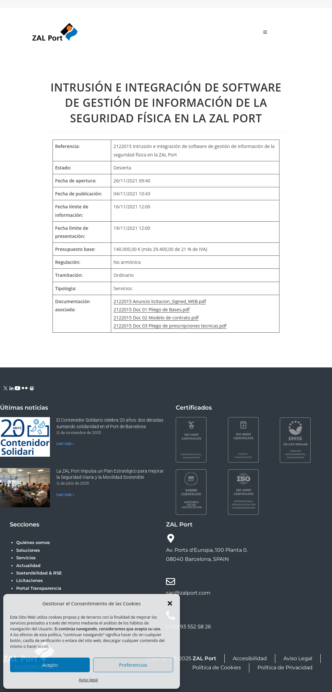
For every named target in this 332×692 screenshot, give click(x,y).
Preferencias (133, 664)
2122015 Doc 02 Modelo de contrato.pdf (155, 318)
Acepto (50, 664)
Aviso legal (88, 680)
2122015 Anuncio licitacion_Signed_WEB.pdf (159, 301)
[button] (170, 603)
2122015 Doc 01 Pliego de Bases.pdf (151, 309)
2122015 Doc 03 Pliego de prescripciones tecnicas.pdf (169, 326)
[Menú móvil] (265, 32)
